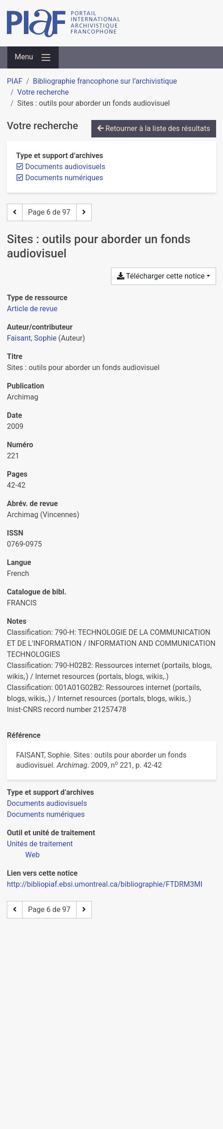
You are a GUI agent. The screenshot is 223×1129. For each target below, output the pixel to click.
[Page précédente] (14, 212)
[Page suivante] (84, 212)
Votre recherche (43, 92)
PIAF (14, 81)
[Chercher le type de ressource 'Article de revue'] (32, 308)
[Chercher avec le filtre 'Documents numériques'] (46, 814)
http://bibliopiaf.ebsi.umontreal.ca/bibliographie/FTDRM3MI (104, 884)
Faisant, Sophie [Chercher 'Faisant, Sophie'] (31, 338)
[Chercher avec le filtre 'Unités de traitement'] (40, 843)
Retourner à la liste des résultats (153, 128)
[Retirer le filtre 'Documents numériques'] (64, 177)
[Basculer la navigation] (33, 57)
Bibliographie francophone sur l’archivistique (105, 81)
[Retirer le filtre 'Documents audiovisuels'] (65, 166)
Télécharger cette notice (161, 276)
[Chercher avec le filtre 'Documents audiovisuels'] (47, 803)
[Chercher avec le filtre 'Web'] (32, 854)
